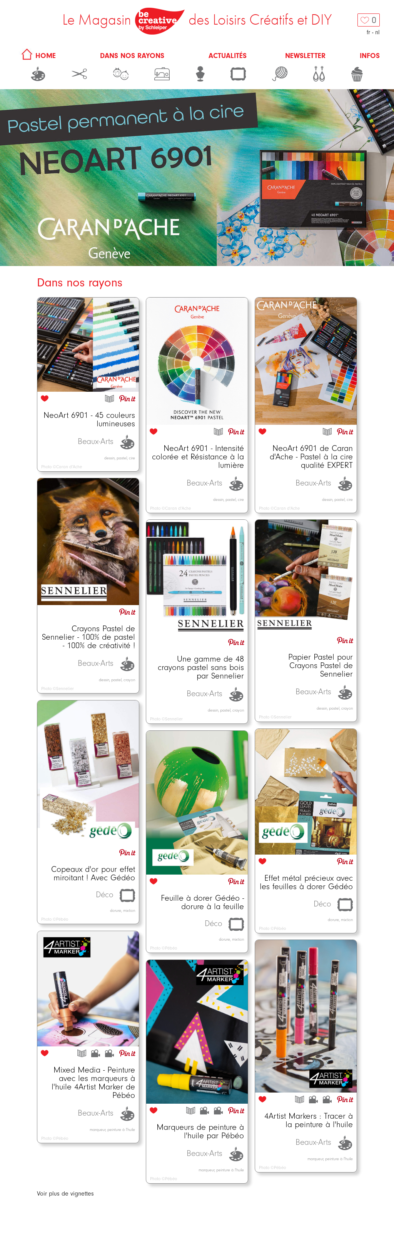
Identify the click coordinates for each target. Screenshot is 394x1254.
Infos (370, 56)
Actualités (228, 56)
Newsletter (305, 56)
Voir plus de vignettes (65, 1193)
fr (368, 32)
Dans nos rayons (132, 56)
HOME (37, 56)
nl (377, 32)
